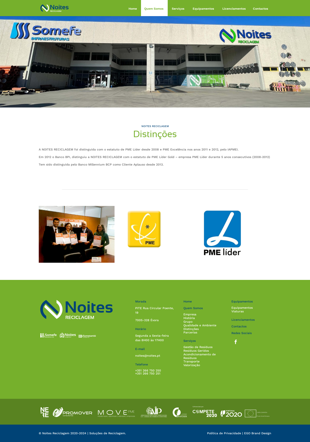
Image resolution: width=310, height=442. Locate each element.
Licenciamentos (234, 8)
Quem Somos (153, 8)
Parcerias (190, 332)
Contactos (260, 8)
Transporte (191, 361)
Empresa (189, 314)
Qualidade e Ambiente (199, 325)
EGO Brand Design (257, 433)
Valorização (191, 365)
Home (133, 8)
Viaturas (237, 311)
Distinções (191, 329)
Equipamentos (203, 8)
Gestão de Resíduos (197, 347)
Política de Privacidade (224, 433)
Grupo (187, 321)
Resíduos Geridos (196, 350)
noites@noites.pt (147, 355)
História (189, 318)
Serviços (178, 8)
